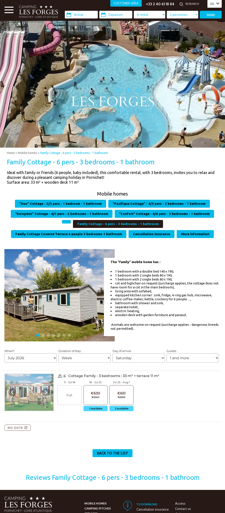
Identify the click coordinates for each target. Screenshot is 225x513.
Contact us (183, 509)
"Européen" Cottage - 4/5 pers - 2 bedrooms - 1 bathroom (61, 214)
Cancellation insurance (151, 234)
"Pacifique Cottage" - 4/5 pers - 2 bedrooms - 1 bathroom (159, 203)
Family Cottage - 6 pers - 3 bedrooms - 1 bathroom (74, 153)
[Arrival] (81, 14)
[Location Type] (182, 14)
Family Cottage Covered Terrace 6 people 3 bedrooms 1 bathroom (68, 234)
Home (11, 153)
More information (195, 234)
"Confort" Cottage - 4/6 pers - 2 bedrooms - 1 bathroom (164, 214)
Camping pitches (97, 508)
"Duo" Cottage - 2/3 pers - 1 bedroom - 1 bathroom (60, 203)
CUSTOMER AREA (126, 3)
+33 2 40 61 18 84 (160, 4)
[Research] (195, 4)
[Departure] (115, 14)
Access (180, 503)
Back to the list (112, 453)
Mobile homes (27, 153)
